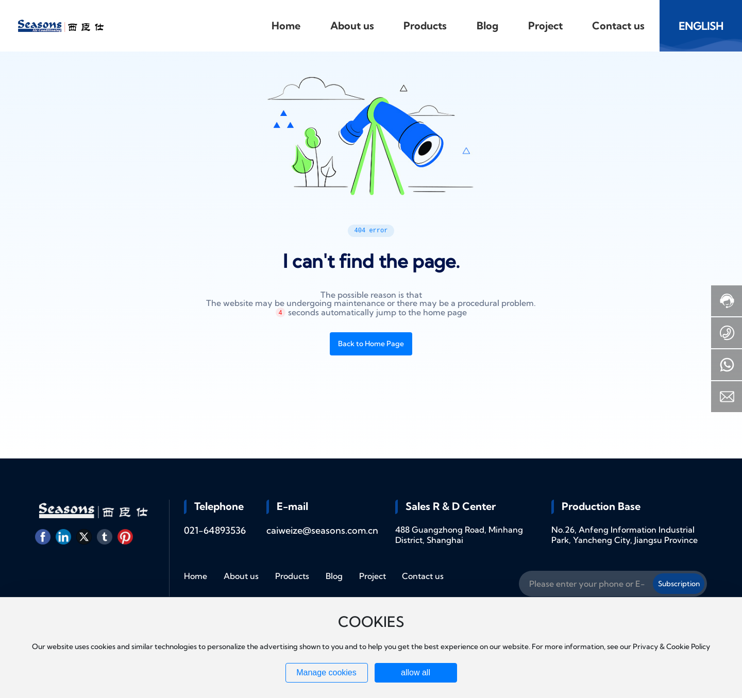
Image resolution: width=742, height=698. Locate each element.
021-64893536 (215, 530)
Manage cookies (326, 672)
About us (241, 576)
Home (195, 576)
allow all (415, 672)
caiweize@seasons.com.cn (322, 530)
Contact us (423, 576)
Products (292, 576)
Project (372, 576)
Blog (334, 576)
